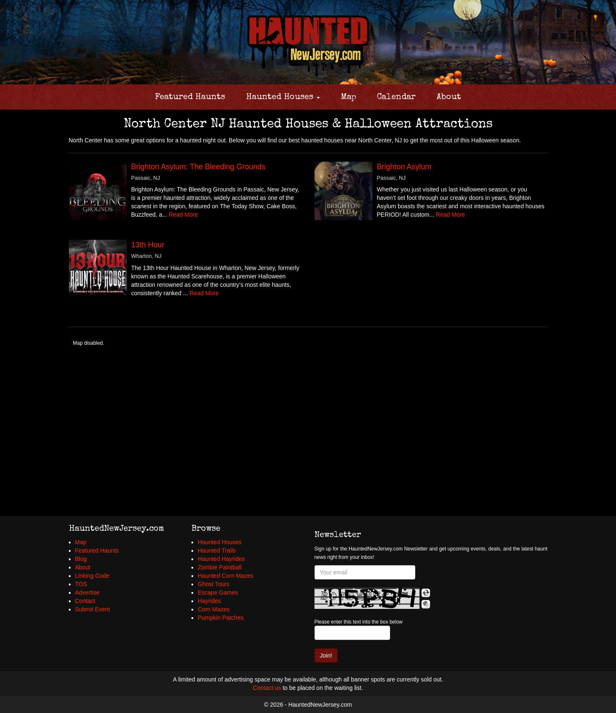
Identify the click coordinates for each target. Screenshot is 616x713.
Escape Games (218, 592)
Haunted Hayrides (221, 559)
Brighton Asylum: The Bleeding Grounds (198, 167)
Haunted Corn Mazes (225, 575)
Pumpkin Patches (221, 617)
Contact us (267, 687)
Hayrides (209, 601)
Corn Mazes (213, 609)
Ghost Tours (213, 584)
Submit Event (92, 609)
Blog (81, 559)
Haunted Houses (283, 97)
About (449, 97)
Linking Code (92, 575)
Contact (85, 601)
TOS (81, 584)
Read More (183, 214)
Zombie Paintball (219, 567)
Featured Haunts (190, 97)
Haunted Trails (217, 550)
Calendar (396, 97)
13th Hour (147, 245)
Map (348, 97)
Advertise (87, 592)
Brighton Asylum (404, 167)
